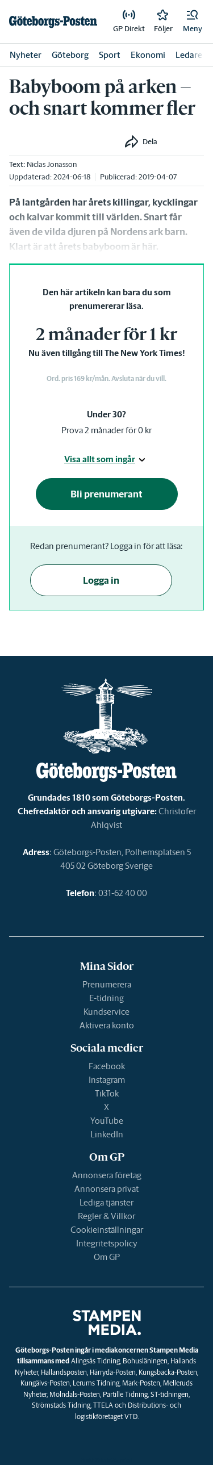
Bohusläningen (145, 1361)
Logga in (101, 580)
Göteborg (70, 54)
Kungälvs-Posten (45, 1383)
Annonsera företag (106, 1175)
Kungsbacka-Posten (168, 1372)
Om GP (107, 1256)
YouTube (106, 1120)
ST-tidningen (170, 1394)
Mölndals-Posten (74, 1394)
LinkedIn (106, 1134)
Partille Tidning (125, 1394)
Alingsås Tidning (95, 1361)
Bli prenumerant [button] (106, 494)
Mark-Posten (141, 1383)
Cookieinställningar (106, 1229)
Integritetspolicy (106, 1243)
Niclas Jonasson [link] (52, 164)
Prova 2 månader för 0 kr (106, 430)
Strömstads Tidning (61, 1405)
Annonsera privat (106, 1188)
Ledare (189, 54)
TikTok (107, 1093)
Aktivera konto (107, 1025)
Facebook (107, 1066)
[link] (53, 21)
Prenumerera (106, 984)
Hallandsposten (64, 1372)
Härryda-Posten (113, 1372)
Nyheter (25, 54)
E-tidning (106, 998)
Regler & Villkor (106, 1216)
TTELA (103, 1405)
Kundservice (106, 1011)
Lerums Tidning (96, 1383)
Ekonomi (148, 54)
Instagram (107, 1079)
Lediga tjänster (106, 1202)
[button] (192, 21)
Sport (109, 54)
